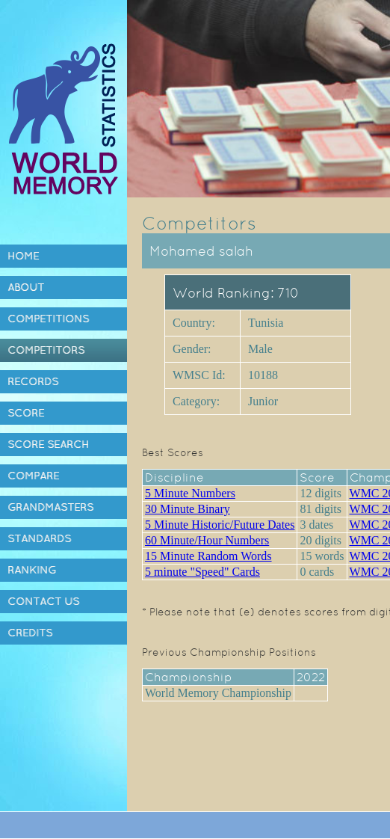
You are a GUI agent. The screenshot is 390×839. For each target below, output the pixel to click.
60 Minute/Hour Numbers (207, 540)
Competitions (48, 319)
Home (23, 256)
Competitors (45, 350)
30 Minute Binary (187, 509)
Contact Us (43, 601)
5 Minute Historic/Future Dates (219, 524)
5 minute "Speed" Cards (202, 571)
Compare (33, 476)
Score (25, 413)
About (25, 287)
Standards (39, 538)
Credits (29, 633)
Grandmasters (50, 507)
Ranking (31, 570)
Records (32, 381)
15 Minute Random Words (208, 556)
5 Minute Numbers (190, 493)
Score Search (48, 444)
